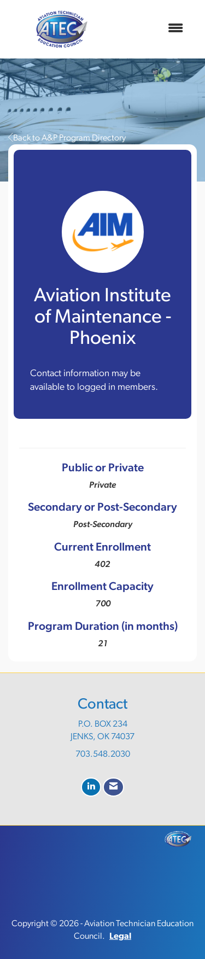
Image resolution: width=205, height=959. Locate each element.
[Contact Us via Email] (113, 787)
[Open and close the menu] (153, 29)
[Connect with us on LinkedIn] (91, 787)
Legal (120, 936)
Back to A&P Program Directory (67, 138)
